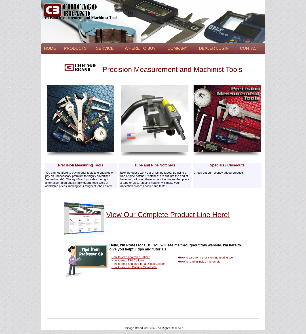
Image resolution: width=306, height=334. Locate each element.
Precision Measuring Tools (80, 165)
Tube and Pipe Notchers (155, 165)
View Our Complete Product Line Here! (168, 215)
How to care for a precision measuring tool (206, 257)
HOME (50, 48)
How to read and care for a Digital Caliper (138, 263)
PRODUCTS (75, 48)
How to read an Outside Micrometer (134, 267)
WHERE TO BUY (140, 48)
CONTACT (249, 48)
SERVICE (105, 48)
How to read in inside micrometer (200, 261)
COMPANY (177, 48)
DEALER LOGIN (214, 48)
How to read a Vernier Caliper (131, 257)
